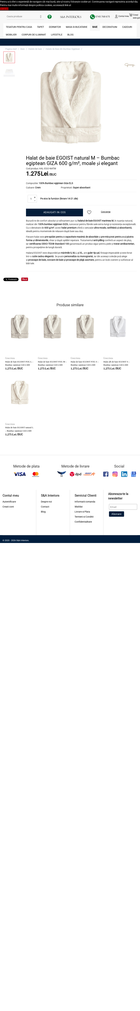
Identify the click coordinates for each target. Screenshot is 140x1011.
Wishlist (79, 506)
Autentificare (9, 501)
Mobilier (11, 34)
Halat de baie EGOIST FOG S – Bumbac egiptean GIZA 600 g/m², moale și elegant (85, 364)
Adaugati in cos (54, 212)
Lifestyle (56, 34)
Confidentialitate (83, 521)
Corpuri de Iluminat (34, 34)
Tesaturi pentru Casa (19, 27)
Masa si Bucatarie (76, 27)
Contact (45, 506)
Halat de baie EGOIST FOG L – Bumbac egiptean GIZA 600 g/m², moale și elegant (19, 364)
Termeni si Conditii (84, 516)
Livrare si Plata (82, 511)
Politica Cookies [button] (79, 5)
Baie (94, 27)
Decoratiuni (109, 27)
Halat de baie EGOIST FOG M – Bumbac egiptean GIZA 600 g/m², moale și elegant (52, 364)
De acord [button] (4, 9)
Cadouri (127, 27)
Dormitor (55, 27)
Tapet (40, 27)
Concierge (105, 211)
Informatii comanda (85, 501)
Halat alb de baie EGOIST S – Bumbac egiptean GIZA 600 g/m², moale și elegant (116, 364)
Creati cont (8, 506)
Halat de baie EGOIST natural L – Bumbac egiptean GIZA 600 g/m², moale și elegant (19, 430)
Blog (70, 34)
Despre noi (46, 501)
